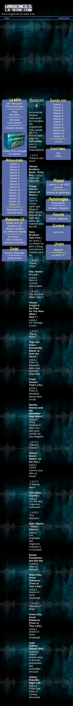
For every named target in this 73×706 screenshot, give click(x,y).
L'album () (58, 186)
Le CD (58, 141)
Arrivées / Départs (58, 208)
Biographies (58, 202)
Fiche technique (14, 106)
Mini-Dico (14, 114)
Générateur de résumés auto (14, 211)
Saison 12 (14, 195)
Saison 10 (14, 189)
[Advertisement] (36, 58)
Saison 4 (15, 172)
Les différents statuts (14, 231)
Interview (14, 119)
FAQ (14, 111)
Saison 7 (15, 181)
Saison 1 (15, 163)
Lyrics (39, 175)
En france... (14, 236)
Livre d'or (58, 232)
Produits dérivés (14, 128)
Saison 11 (14, 192)
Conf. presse (14, 122)
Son (58, 153)
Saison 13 (14, 198)
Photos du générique (58, 192)
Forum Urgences (58, 218)
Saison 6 (15, 178)
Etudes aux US (14, 222)
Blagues (58, 249)
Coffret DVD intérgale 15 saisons (14, 152)
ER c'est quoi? (14, 103)
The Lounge (35, 129)
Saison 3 (15, 169)
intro (6, 18)
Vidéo (58, 156)
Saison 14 (14, 201)
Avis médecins (14, 239)
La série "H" (58, 255)
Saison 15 (14, 204)
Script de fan (15, 258)
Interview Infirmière (14, 242)
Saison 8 (15, 184)
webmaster (64, 18)
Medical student (14, 228)
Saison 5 (15, 175)
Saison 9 (15, 187)
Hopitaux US (15, 225)
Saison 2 (15, 166)
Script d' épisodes (14, 252)
